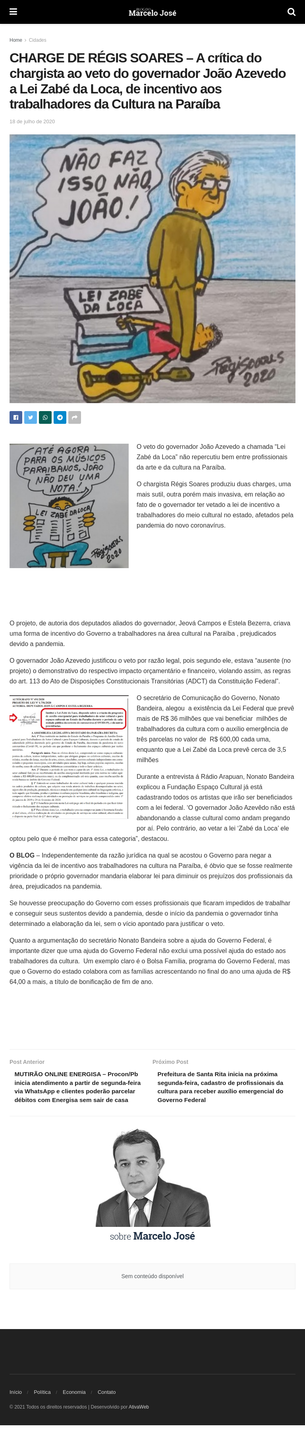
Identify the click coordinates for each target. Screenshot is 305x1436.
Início (16, 1403)
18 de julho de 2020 (32, 121)
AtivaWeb (139, 1417)
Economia (74, 1403)
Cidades (37, 40)
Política (42, 1403)
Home (16, 40)
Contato (107, 1403)
